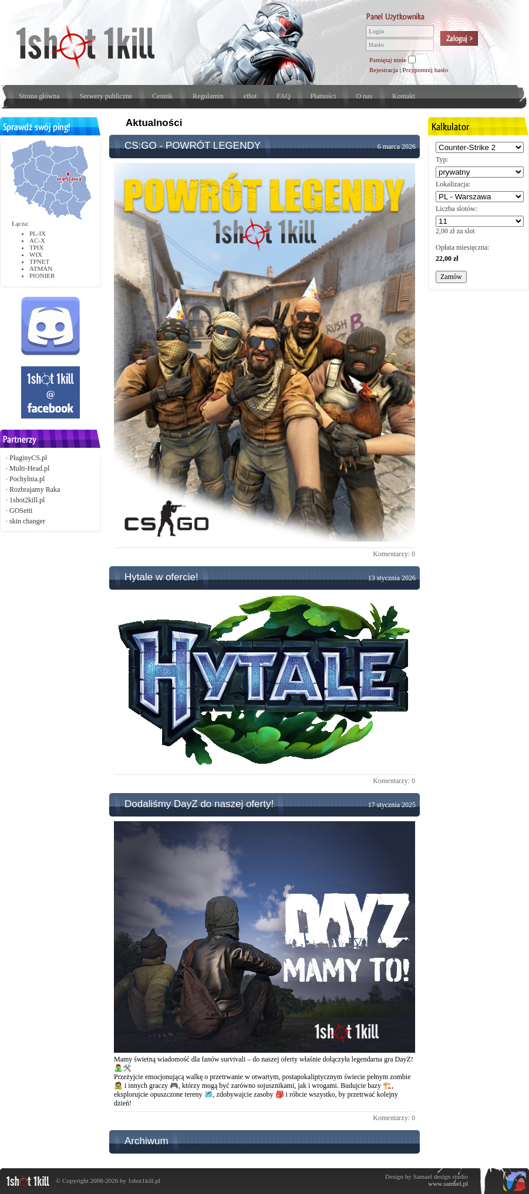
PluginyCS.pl (28, 458)
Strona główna (39, 96)
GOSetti (20, 510)
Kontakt (403, 96)
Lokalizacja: (453, 184)
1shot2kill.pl (27, 500)
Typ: (442, 159)
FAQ (283, 96)
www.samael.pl (448, 1183)
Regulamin (208, 96)
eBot (250, 96)
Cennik (162, 96)
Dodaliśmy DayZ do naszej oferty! (199, 803)
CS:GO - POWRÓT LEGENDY (192, 145)
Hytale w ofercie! (161, 577)
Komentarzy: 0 (394, 554)
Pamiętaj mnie (387, 59)
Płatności (323, 96)
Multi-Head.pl (29, 468)
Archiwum (146, 1141)
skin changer (27, 521)
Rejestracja (383, 69)
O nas (364, 96)
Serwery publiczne (106, 96)
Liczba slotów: (456, 209)
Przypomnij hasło (425, 69)
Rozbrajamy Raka (34, 489)
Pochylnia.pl (27, 479)
